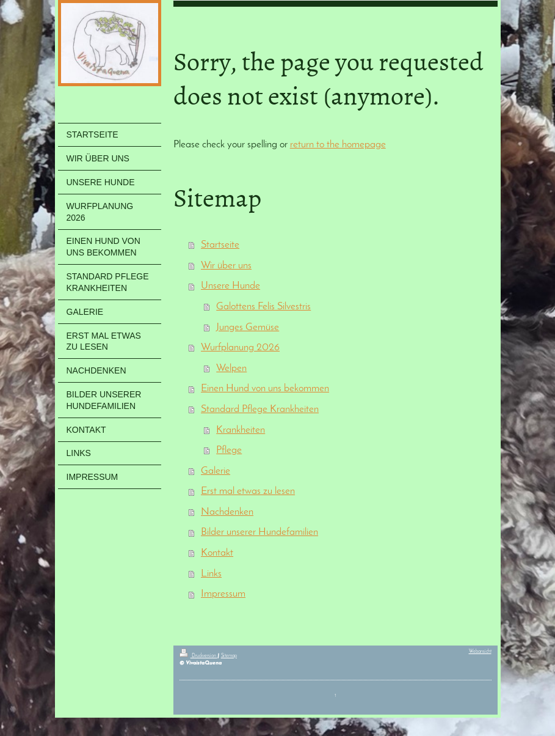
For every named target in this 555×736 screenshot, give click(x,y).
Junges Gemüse (247, 327)
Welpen (231, 368)
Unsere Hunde (230, 286)
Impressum (223, 594)
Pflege (229, 450)
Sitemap (229, 655)
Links (211, 574)
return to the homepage (338, 144)
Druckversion (198, 655)
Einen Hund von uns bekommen (265, 388)
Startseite (220, 245)
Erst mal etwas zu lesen (248, 491)
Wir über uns (226, 265)
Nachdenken (227, 512)
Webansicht (480, 651)
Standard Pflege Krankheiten (260, 409)
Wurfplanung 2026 (240, 347)
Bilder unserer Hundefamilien (259, 532)
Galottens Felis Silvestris (263, 306)
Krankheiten (240, 430)
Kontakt (217, 553)
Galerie (215, 471)
